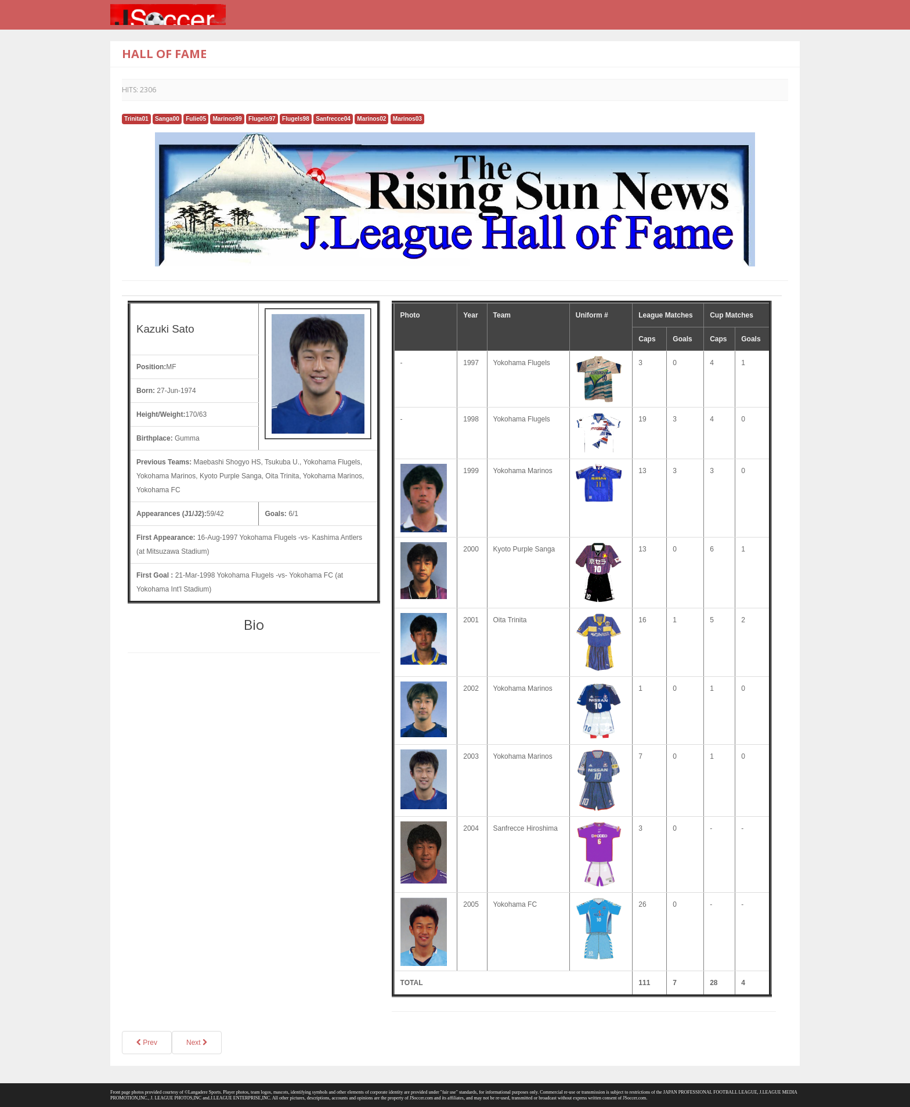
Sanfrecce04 (333, 119)
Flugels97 (262, 119)
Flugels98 (295, 119)
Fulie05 (196, 119)
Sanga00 (167, 119)
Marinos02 (371, 119)
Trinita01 (136, 119)
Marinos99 (226, 119)
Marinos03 (407, 119)
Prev (146, 1043)
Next (196, 1043)
